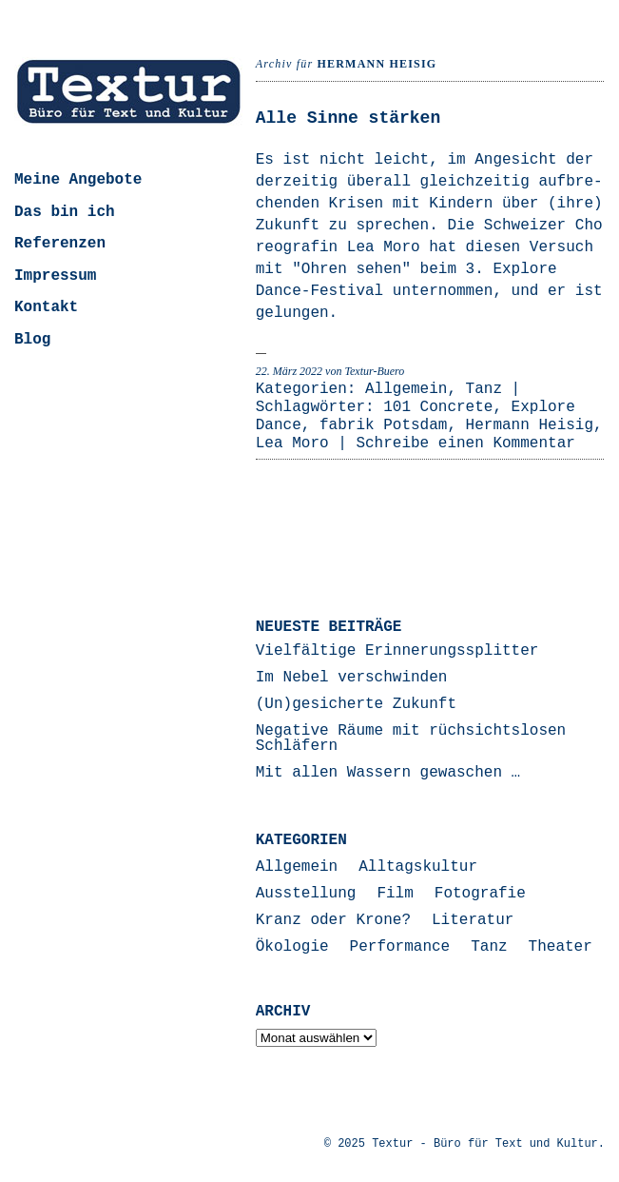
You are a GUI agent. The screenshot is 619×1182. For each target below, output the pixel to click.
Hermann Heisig (529, 425)
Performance (400, 946)
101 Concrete (438, 407)
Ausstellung (306, 893)
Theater (560, 946)
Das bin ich (64, 212)
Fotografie (480, 893)
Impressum (55, 276)
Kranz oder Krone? (333, 920)
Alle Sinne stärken (348, 118)
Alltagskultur (417, 867)
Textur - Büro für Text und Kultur (485, 1144)
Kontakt (46, 307)
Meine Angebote (78, 179)
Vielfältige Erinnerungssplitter (397, 651)
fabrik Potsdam (383, 425)
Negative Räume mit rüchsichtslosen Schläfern (411, 738)
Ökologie (292, 946)
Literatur (472, 920)
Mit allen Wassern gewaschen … (388, 772)
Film (395, 893)
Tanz (484, 389)
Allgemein (406, 389)
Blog (32, 339)
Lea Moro (292, 443)
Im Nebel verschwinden (352, 677)
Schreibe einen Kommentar (465, 443)
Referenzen (60, 243)
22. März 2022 (289, 371)
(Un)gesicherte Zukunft (356, 704)
